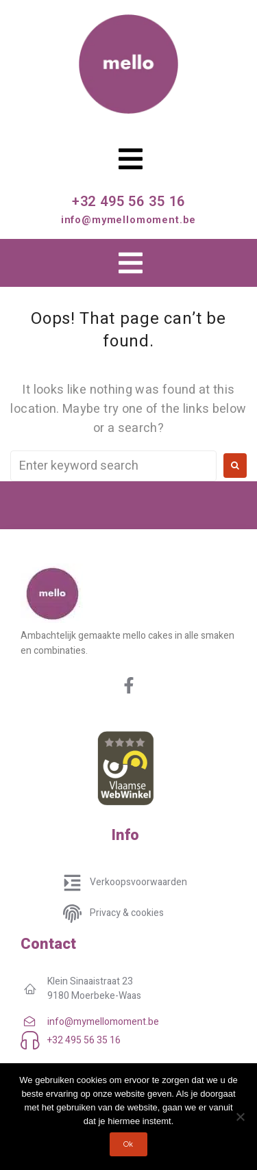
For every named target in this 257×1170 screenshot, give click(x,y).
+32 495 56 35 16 (128, 201)
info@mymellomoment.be (129, 220)
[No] (240, 1116)
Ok (128, 1144)
